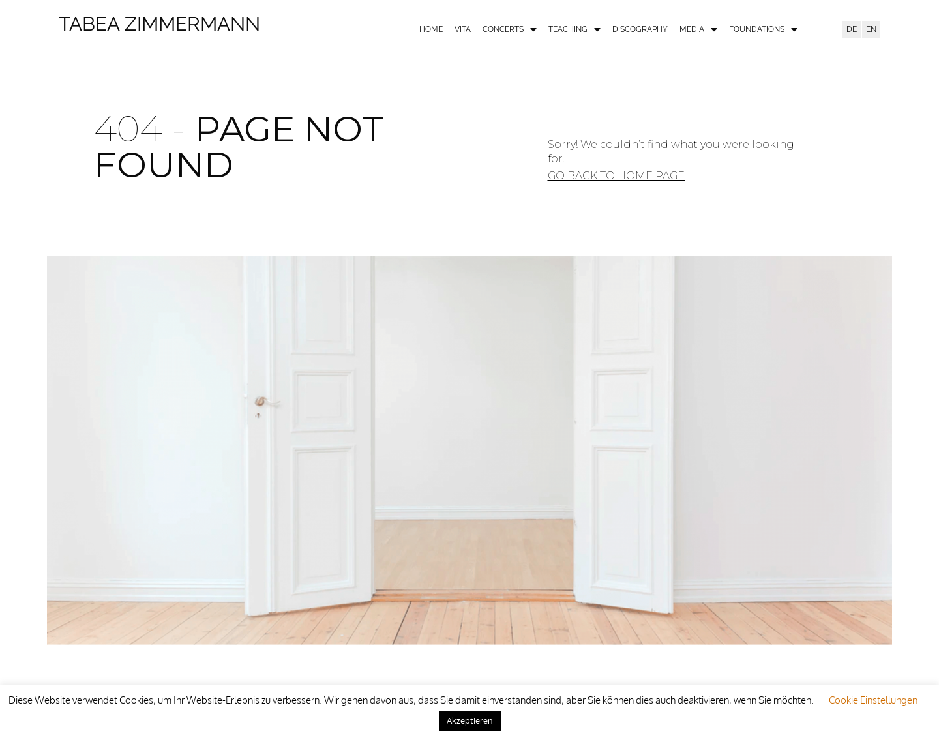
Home (431, 29)
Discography (640, 29)
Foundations (763, 30)
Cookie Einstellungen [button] (873, 700)
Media (698, 30)
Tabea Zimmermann (159, 23)
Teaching (574, 30)
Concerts (510, 30)
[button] (616, 176)
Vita (463, 29)
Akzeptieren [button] (470, 720)
